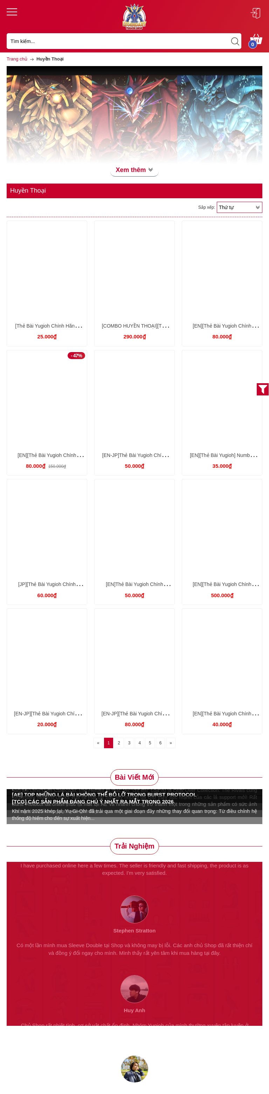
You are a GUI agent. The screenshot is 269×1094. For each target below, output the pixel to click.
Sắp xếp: (206, 207)
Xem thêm (134, 169)
